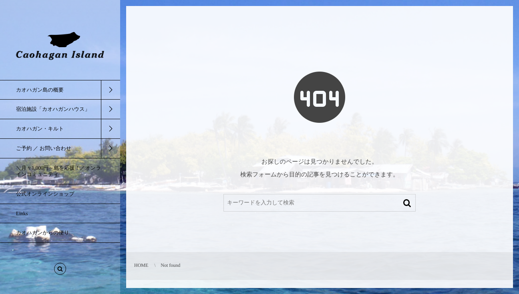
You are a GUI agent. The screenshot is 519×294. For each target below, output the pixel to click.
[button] (60, 270)
